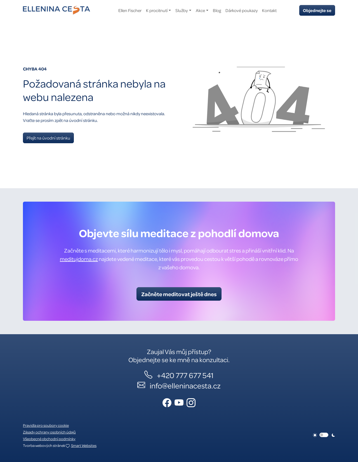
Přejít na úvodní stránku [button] (48, 138)
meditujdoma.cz (79, 258)
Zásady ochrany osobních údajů (49, 432)
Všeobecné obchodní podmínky (49, 438)
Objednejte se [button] (317, 10)
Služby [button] (181, 10)
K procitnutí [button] (157, 10)
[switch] (323, 435)
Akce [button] (200, 10)
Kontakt (269, 10)
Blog (217, 10)
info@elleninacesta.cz (185, 385)
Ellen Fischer (130, 10)
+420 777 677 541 (185, 375)
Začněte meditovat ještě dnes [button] (179, 294)
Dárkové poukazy (241, 10)
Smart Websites (83, 445)
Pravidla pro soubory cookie (46, 425)
